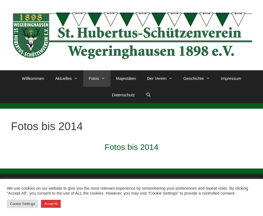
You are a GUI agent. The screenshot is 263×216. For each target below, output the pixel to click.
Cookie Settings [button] (22, 204)
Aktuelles (69, 78)
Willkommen (33, 78)
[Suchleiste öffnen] (148, 95)
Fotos (100, 78)
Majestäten (126, 78)
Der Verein (162, 78)
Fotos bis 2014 (131, 147)
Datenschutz (123, 94)
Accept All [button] (50, 203)
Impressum (231, 78)
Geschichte (199, 78)
